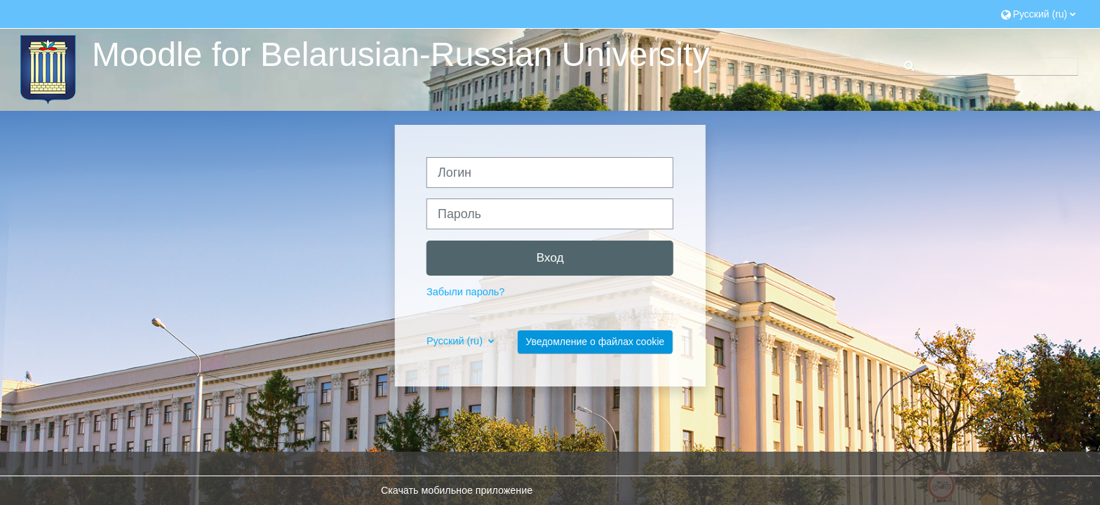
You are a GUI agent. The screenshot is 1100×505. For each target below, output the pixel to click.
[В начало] (46, 68)
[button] (1038, 14)
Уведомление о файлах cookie (594, 341)
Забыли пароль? (465, 291)
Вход (549, 257)
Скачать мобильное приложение (456, 490)
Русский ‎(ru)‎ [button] (456, 340)
